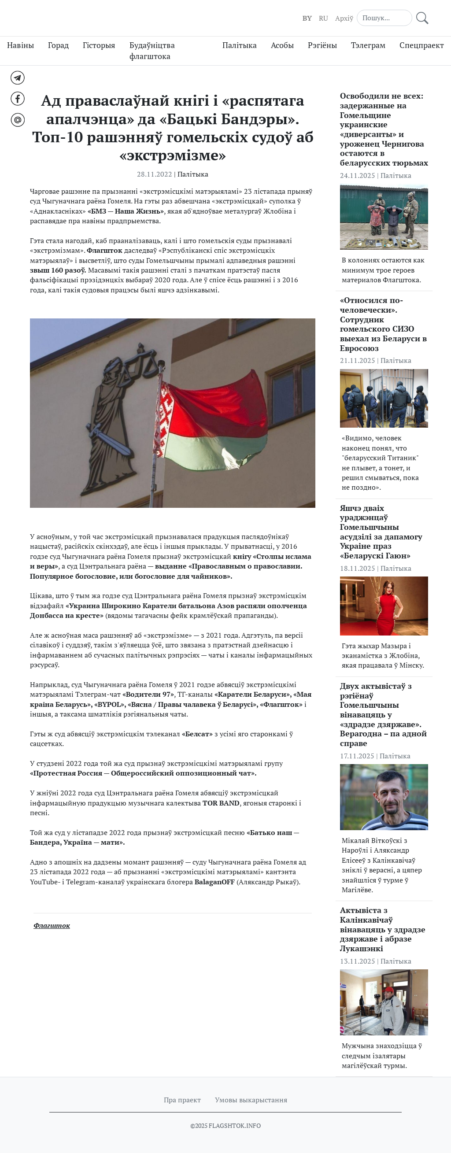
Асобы (282, 45)
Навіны (20, 45)
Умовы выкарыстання (251, 1100)
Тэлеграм (368, 45)
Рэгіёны (322, 45)
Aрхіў (344, 18)
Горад (58, 45)
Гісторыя (99, 45)
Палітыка (239, 45)
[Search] (385, 18)
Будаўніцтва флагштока (152, 50)
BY (307, 18)
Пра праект (182, 1100)
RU (323, 18)
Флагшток (51, 925)
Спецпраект (421, 45)
